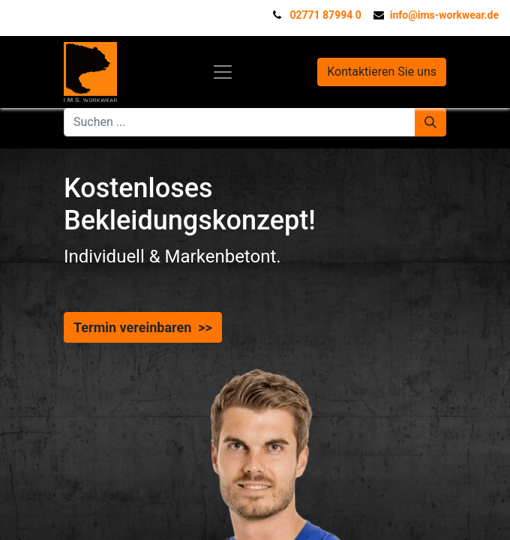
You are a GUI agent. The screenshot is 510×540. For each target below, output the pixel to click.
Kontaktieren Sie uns (381, 71)
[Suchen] (430, 122)
